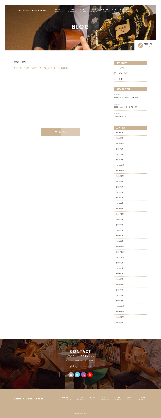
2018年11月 (120, 312)
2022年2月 (120, 198)
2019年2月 (120, 296)
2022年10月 (120, 176)
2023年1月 (120, 160)
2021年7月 (120, 203)
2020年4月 (120, 225)
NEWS (121, 68)
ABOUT (64, 11)
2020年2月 (120, 236)
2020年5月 (120, 220)
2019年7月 (120, 274)
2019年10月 (120, 258)
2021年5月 (120, 209)
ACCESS (110, 11)
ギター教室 (123, 74)
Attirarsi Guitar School (38, 11)
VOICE (99, 11)
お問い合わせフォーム (80, 366)
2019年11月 (120, 252)
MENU (89, 11)
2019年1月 (120, 301)
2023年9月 (120, 149)
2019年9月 (120, 263)
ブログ (19, 47)
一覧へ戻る (60, 132)
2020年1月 (120, 241)
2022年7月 (120, 187)
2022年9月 (120, 182)
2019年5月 (120, 285)
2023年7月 (120, 155)
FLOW (78, 11)
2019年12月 (120, 247)
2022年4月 (120, 193)
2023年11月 (120, 144)
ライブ (121, 79)
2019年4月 (120, 290)
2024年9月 (120, 133)
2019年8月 (120, 269)
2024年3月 (120, 138)
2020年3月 (120, 231)
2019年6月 (120, 279)
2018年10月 (120, 317)
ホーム (11, 47)
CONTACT (131, 11)
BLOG (120, 11)
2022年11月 (120, 171)
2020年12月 (120, 214)
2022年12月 (120, 165)
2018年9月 (120, 323)
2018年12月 (120, 307)
